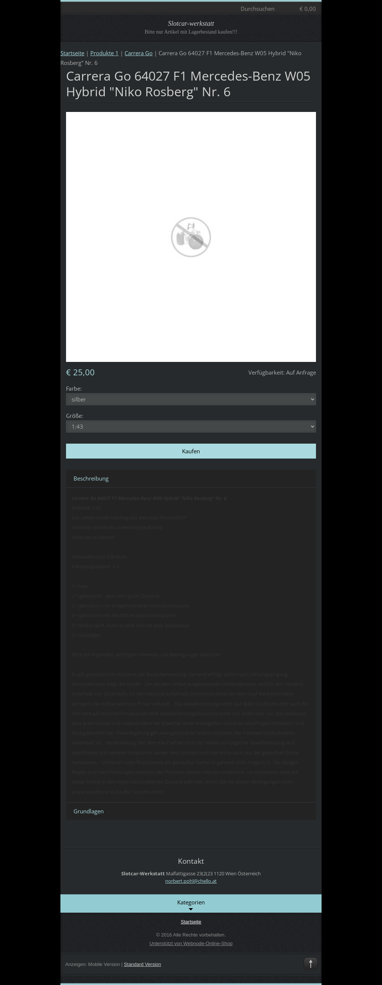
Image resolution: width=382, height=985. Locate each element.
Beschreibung (91, 478)
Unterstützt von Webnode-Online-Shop (191, 943)
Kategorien (191, 905)
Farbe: (74, 388)
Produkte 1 (104, 53)
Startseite (72, 53)
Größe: (74, 415)
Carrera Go (139, 53)
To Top (311, 964)
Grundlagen (88, 811)
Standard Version (142, 964)
